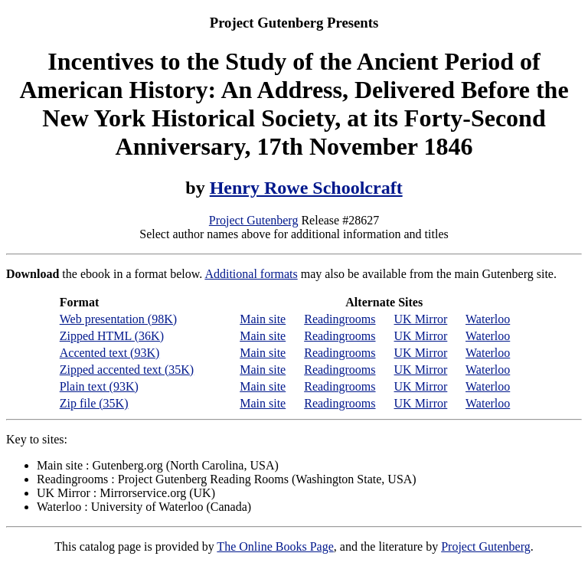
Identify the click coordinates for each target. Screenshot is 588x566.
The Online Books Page (275, 546)
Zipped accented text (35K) (127, 369)
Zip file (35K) (94, 403)
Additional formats (250, 273)
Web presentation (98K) (118, 319)
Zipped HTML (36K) (112, 335)
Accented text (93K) (110, 352)
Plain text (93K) (99, 386)
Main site (263, 319)
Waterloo (488, 319)
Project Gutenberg (254, 220)
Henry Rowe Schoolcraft (306, 188)
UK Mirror (421, 319)
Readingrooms (339, 319)
